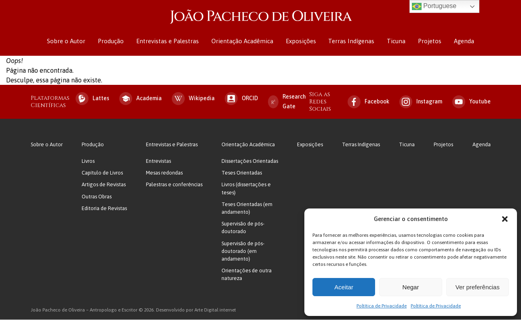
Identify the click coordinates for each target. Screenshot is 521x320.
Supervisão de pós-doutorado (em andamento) (242, 251)
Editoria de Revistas (104, 209)
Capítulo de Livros (102, 174)
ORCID (241, 99)
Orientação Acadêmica (243, 41)
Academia (140, 99)
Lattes (92, 99)
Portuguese (434, 6)
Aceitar (343, 287)
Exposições (301, 41)
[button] (505, 219)
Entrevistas (158, 162)
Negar (411, 287)
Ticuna (395, 41)
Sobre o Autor (68, 41)
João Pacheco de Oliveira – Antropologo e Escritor (261, 17)
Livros (88, 162)
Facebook (368, 102)
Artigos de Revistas (104, 185)
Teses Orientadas (241, 174)
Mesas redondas (164, 174)
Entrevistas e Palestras (168, 41)
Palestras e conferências (174, 185)
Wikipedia (193, 99)
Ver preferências (478, 287)
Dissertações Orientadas (249, 162)
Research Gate (287, 102)
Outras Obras (97, 197)
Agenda (462, 41)
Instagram (420, 102)
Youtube (471, 102)
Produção (112, 41)
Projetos (428, 41)
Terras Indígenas (351, 41)
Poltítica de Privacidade (381, 306)
